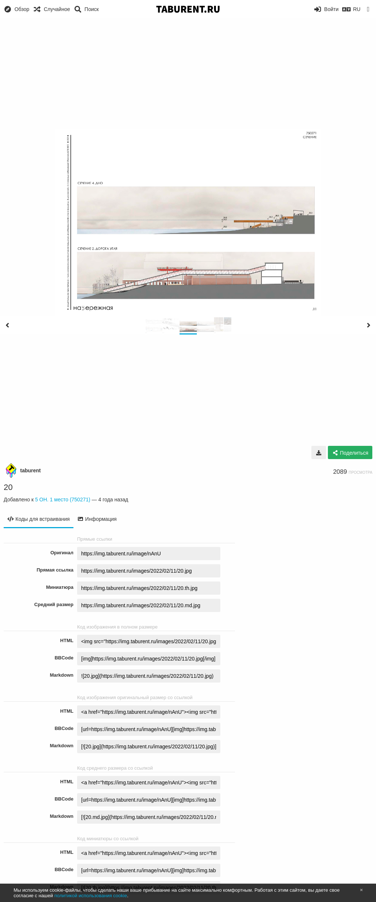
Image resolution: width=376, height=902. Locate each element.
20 (8, 487)
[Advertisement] (188, 73)
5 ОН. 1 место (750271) (62, 499)
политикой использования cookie (90, 895)
